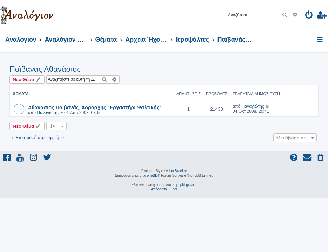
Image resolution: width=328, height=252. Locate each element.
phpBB (152, 175)
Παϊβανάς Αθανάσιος (45, 69)
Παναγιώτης (48, 112)
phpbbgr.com (186, 185)
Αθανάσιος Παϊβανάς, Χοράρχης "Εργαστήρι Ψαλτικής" (94, 107)
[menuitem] (309, 15)
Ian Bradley (178, 171)
